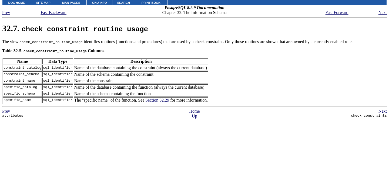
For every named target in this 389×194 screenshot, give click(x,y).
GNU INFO (99, 2)
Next (382, 12)
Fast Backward (53, 12)
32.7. (75, 28)
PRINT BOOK (151, 2)
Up (194, 116)
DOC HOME (16, 2)
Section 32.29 (157, 100)
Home (194, 111)
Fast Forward (337, 12)
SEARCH (123, 2)
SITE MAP (43, 2)
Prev (6, 12)
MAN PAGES (71, 2)
